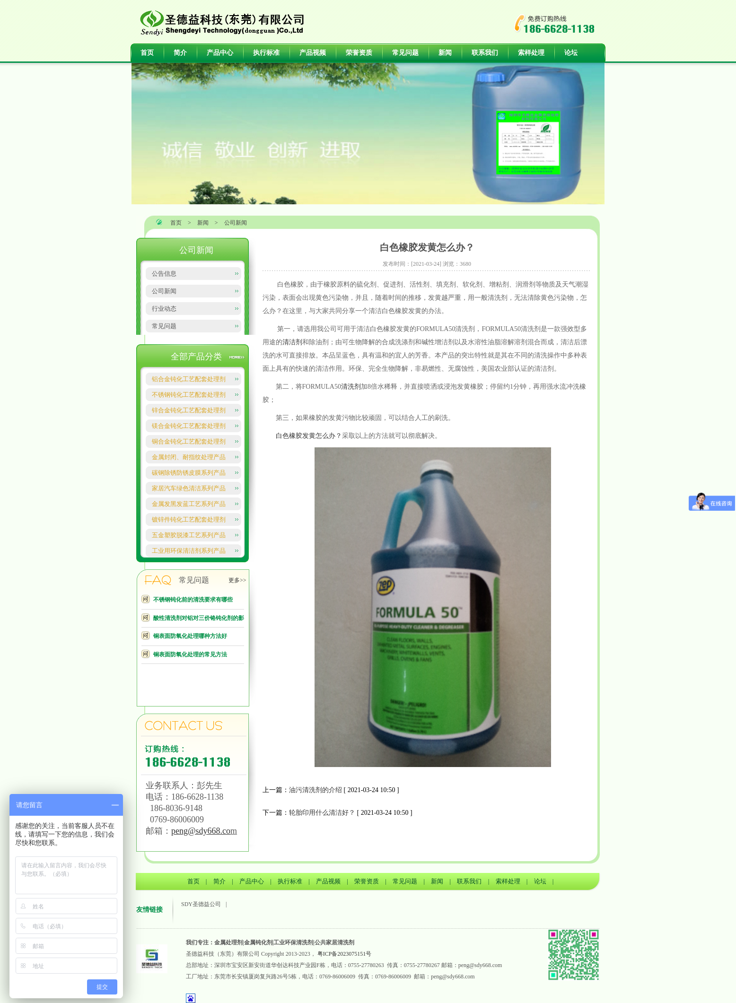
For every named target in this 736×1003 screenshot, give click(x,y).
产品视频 (312, 52)
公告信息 (164, 273)
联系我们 (485, 52)
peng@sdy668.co (200, 831)
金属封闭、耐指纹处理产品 (189, 457)
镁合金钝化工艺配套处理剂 (189, 425)
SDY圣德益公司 (201, 904)
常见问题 (405, 52)
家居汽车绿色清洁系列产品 (189, 488)
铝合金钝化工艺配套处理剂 (189, 379)
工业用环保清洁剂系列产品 (189, 550)
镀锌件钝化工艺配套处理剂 (189, 519)
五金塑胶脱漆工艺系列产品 (189, 535)
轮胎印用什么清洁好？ (322, 812)
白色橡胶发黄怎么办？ (308, 435)
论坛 (571, 52)
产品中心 (220, 52)
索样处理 (531, 52)
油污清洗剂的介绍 (315, 790)
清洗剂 (351, 386)
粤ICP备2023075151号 (344, 954)
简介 (180, 52)
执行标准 (266, 52)
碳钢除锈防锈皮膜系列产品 (189, 472)
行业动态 (164, 308)
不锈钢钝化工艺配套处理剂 (189, 394)
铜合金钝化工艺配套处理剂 (189, 441)
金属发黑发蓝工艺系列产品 (189, 503)
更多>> (237, 580)
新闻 (445, 52)
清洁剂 (292, 342)
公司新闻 (235, 222)
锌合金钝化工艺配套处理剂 (189, 410)
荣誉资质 (359, 52)
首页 (147, 52)
